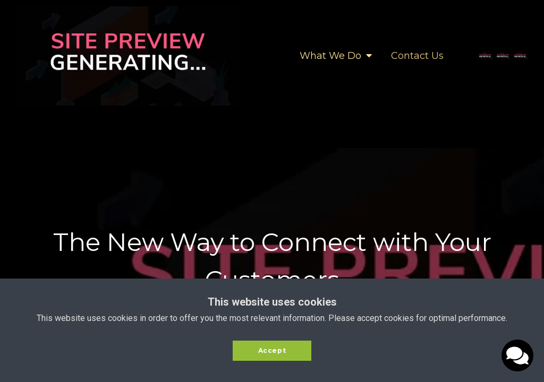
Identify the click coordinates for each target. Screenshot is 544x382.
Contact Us (417, 56)
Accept (272, 350)
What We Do (336, 56)
